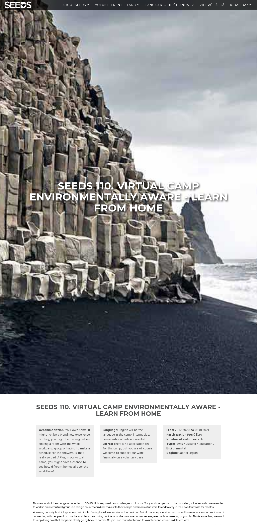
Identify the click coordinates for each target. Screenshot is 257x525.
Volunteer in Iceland (117, 5)
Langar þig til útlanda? (169, 5)
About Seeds (76, 5)
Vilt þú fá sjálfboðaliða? (225, 5)
